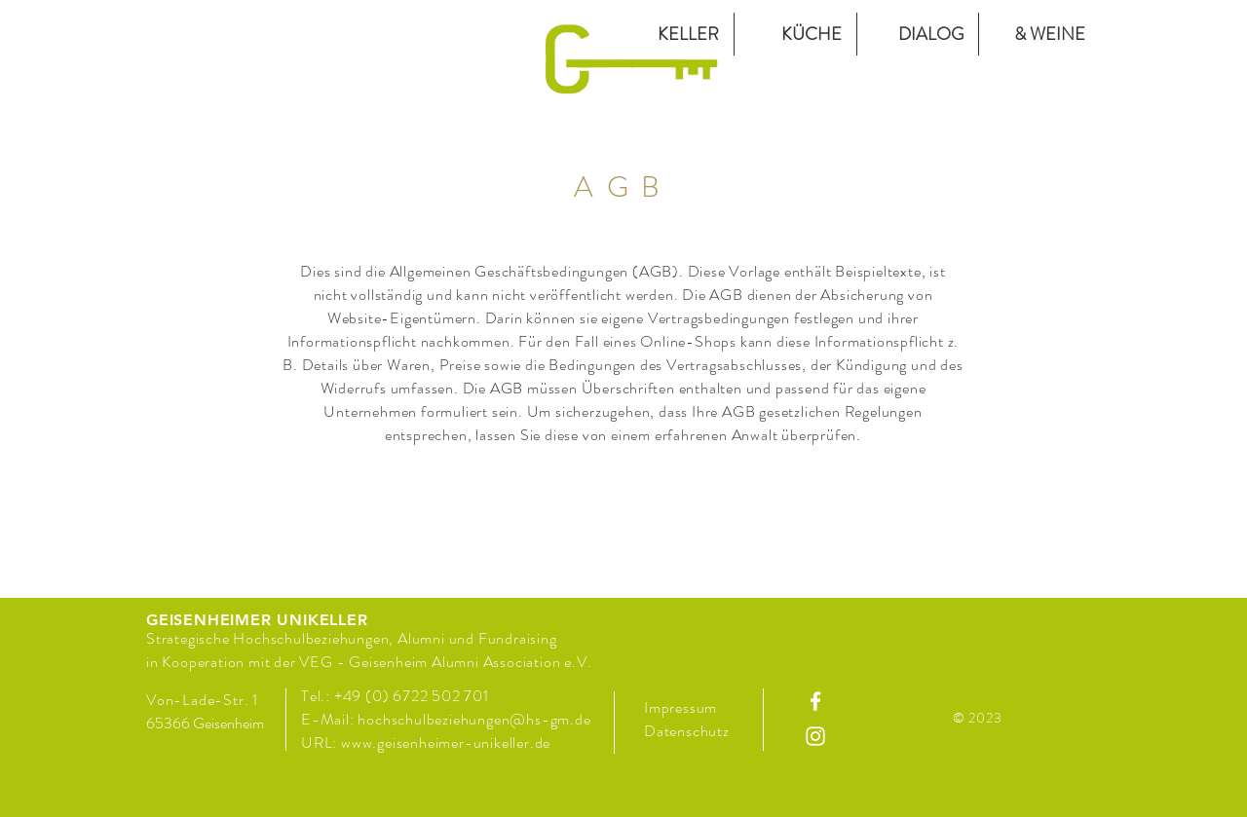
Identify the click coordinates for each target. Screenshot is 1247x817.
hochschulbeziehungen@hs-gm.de (474, 719)
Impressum (680, 707)
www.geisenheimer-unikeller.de (445, 742)
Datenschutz (689, 731)
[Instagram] (815, 736)
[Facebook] (815, 701)
